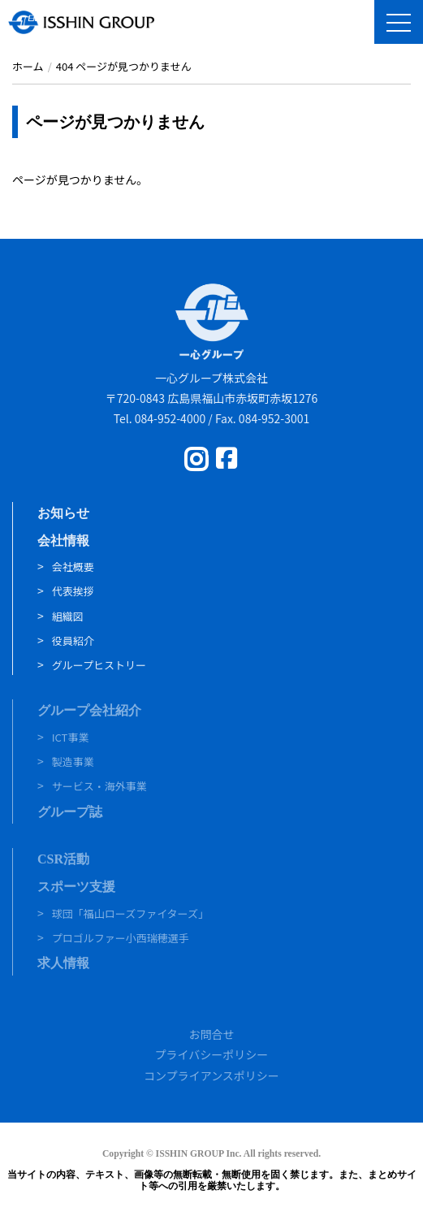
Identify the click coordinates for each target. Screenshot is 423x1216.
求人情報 (63, 963)
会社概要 (73, 566)
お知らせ (63, 513)
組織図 (68, 616)
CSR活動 (63, 859)
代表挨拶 (73, 591)
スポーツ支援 (76, 887)
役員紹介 (73, 640)
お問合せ (212, 1034)
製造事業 (73, 761)
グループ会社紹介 (89, 710)
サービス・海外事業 (99, 786)
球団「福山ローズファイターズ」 (130, 913)
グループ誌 (69, 812)
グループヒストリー (99, 665)
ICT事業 (70, 737)
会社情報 (63, 540)
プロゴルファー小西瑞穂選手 (120, 938)
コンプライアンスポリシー (211, 1075)
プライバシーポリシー (212, 1054)
